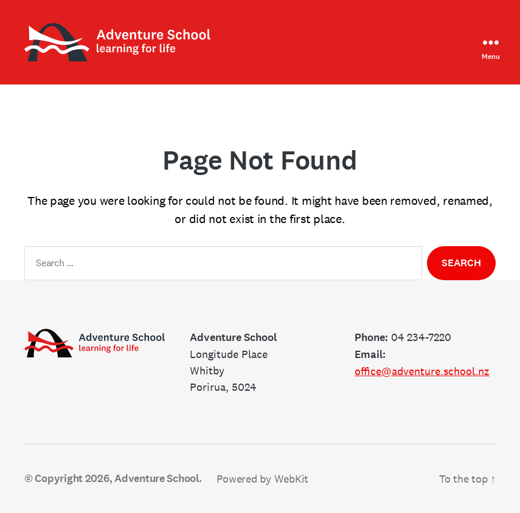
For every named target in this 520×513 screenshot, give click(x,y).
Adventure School (156, 478)
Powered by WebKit (262, 479)
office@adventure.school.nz (422, 371)
